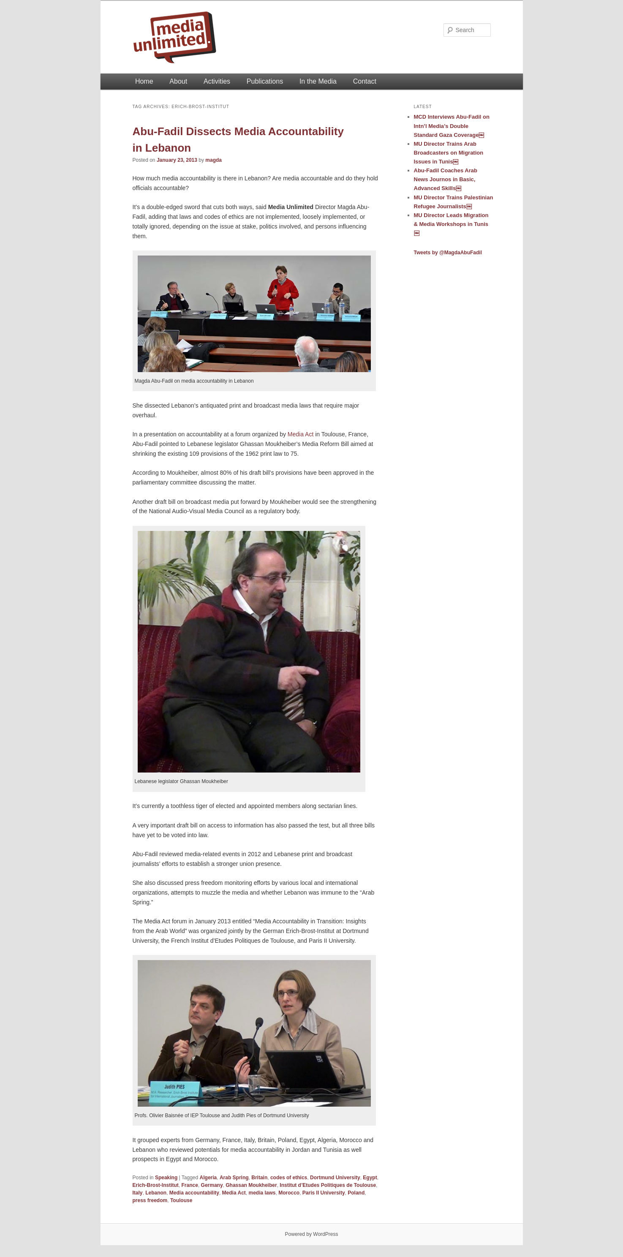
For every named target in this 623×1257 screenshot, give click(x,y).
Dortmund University (335, 1178)
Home (144, 81)
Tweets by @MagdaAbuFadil (448, 253)
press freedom (150, 1200)
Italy (138, 1193)
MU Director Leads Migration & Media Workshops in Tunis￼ (451, 224)
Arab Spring (234, 1178)
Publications (265, 81)
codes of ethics (288, 1178)
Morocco (288, 1193)
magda (213, 160)
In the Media (318, 81)
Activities (217, 81)
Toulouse (181, 1200)
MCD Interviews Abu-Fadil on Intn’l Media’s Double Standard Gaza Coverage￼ (452, 126)
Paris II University (323, 1193)
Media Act (300, 434)
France (190, 1185)
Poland (356, 1193)
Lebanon (155, 1193)
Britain (259, 1178)
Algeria (208, 1178)
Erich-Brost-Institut (156, 1185)
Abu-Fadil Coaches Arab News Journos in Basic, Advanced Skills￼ (445, 179)
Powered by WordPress (311, 1234)
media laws (261, 1193)
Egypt (370, 1178)
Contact (364, 81)
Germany (212, 1185)
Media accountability (194, 1193)
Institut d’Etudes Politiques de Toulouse (328, 1185)
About (178, 81)
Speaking (166, 1178)
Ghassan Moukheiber (251, 1185)
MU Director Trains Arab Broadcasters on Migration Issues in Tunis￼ (449, 153)
